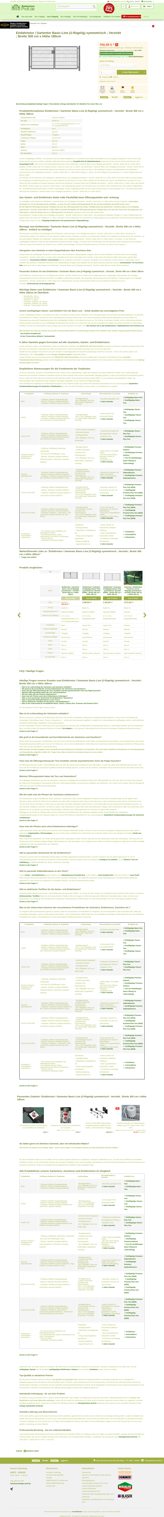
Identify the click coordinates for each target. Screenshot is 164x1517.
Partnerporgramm (88, 1480)
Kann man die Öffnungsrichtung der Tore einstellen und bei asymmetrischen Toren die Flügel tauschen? (61, 691)
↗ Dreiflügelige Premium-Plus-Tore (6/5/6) (131, 1290)
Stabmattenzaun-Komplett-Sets (73, 875)
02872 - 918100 (133, 1)
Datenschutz (86, 1472)
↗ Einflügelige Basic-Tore (132, 397)
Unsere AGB (50, 1486)
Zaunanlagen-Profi (26, 164)
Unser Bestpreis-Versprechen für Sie (95, 1483)
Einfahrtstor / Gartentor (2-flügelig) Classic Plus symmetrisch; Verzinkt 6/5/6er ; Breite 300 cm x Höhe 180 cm (112, 590)
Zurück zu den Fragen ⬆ (28, 731)
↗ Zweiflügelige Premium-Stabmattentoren (130, 1264)
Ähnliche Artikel (33, 1451)
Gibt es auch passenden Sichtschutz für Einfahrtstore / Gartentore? (47, 698)
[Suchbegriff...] (76, 6)
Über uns (98, 104)
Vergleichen (105, 77)
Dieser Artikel (70, 598)
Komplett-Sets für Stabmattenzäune (86, 161)
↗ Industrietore (129, 537)
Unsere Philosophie (89, 1488)
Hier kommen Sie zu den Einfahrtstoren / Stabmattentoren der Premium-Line (115, 326)
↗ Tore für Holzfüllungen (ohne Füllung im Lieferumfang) (132, 460)
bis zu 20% (138, 50)
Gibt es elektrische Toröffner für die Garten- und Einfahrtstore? (46, 701)
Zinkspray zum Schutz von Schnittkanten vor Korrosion (66, 1127)
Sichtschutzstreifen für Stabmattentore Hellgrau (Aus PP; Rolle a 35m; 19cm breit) (131, 1125)
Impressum (86, 1497)
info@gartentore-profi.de (87, 1403)
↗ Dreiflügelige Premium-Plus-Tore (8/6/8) (131, 1315)
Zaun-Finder (134, 875)
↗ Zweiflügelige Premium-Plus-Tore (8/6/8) (131, 1307)
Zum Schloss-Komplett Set (30, 333)
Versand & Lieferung (53, 1472)
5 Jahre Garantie (106, 401)
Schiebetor (94, 1369)
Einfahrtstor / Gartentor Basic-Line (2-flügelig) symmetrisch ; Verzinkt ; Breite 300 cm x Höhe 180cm (70, 590)
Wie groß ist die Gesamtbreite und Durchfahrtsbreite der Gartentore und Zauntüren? (54, 689)
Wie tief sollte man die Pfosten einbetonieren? (39, 694)
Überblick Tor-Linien (87, 104)
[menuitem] (76, 7)
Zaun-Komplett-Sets (105, 875)
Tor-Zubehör (67, 728)
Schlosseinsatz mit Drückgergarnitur (41, 284)
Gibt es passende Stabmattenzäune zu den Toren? (41, 700)
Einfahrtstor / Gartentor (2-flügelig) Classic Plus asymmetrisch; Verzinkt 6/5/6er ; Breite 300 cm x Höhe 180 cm (91, 590)
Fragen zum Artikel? (28, 557)
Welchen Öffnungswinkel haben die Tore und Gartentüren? (44, 692)
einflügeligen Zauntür (27, 1369)
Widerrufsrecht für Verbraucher (57, 1480)
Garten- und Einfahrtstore (35, 875)
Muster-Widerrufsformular (55, 1483)
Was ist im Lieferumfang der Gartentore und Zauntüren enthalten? (47, 687)
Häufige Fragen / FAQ (44, 104)
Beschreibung (21, 104)
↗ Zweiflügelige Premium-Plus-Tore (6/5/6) (131, 1281)
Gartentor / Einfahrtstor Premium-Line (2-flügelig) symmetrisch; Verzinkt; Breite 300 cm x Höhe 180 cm (133, 590)
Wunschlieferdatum (136, 56)
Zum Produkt (92, 597)
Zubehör (56, 104)
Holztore (74, 1369)
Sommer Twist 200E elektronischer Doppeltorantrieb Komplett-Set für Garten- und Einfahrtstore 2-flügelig (98, 1125)
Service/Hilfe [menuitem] (147, 1)
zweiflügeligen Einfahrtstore (59, 1369)
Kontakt (48, 1478)
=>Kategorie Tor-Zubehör (107, 860)
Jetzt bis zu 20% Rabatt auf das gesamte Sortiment (96, 1476)
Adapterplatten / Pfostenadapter (40, 833)
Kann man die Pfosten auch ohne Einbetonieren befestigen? (45, 696)
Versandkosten (77, 1511)
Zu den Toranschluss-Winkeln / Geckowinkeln (37, 336)
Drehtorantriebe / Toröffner (29, 896)
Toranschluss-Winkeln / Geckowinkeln (44, 260)
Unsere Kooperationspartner (92, 1486)
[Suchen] (94, 6)
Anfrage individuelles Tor (69, 104)
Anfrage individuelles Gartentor (31, 1406)
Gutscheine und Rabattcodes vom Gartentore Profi (98, 1501)
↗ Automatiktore (129, 534)
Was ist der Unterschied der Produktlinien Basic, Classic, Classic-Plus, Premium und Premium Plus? (60, 703)
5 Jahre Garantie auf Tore (91, 1491)
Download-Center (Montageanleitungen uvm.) (98, 1494)
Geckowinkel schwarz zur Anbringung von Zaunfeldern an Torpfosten (33, 1127)
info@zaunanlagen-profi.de (20, 1483)
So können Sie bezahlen (54, 1475)
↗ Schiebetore (129, 532)
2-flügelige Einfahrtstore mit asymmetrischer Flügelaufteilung (65, 220)
